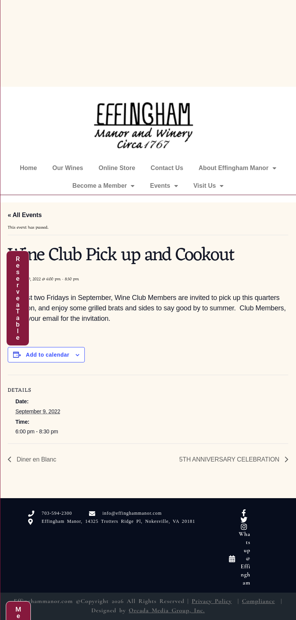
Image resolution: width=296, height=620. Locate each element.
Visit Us (208, 186)
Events (164, 186)
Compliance (258, 601)
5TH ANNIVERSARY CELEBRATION (230, 459)
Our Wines (67, 168)
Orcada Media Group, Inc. (167, 610)
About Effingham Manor (237, 168)
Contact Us (167, 168)
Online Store (117, 168)
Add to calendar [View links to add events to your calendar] (47, 355)
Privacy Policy (212, 601)
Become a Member (103, 186)
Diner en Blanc (35, 459)
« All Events (25, 215)
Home (28, 168)
